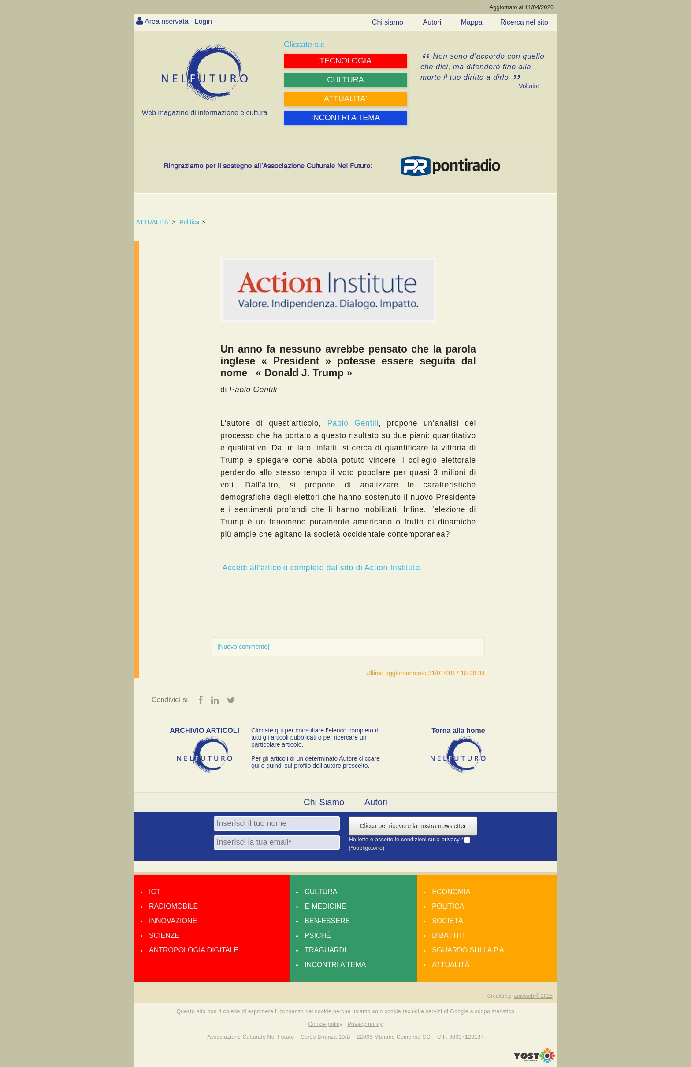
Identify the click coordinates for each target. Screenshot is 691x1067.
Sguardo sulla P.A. (469, 950)
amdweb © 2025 (533, 996)
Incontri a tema (335, 964)
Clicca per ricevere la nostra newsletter (413, 825)
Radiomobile (173, 906)
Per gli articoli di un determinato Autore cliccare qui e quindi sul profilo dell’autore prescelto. (315, 762)
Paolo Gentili (352, 423)
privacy (451, 839)
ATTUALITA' (153, 222)
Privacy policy (365, 1024)
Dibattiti (448, 935)
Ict (154, 892)
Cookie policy (325, 1024)
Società (447, 921)
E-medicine (325, 906)
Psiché (318, 935)
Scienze (164, 935)
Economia (451, 892)
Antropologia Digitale (193, 950)
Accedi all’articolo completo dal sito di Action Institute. (323, 567)
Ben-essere (327, 921)
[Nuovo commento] (243, 646)
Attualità (450, 964)
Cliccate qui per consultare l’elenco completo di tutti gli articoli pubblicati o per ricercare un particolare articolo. (315, 737)
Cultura (321, 892)
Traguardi (325, 950)
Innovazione (173, 921)
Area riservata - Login (178, 21)
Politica (189, 222)
